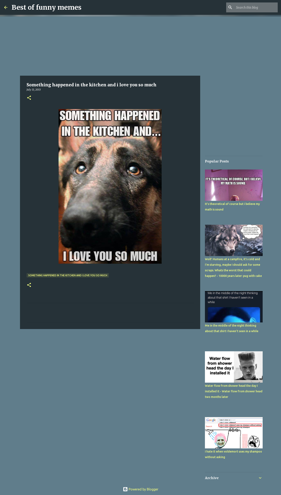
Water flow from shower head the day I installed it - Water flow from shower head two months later (233, 391)
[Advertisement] (110, 45)
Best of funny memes (46, 7)
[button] (29, 98)
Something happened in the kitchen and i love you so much (67, 275)
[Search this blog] (256, 7)
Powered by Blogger (140, 489)
